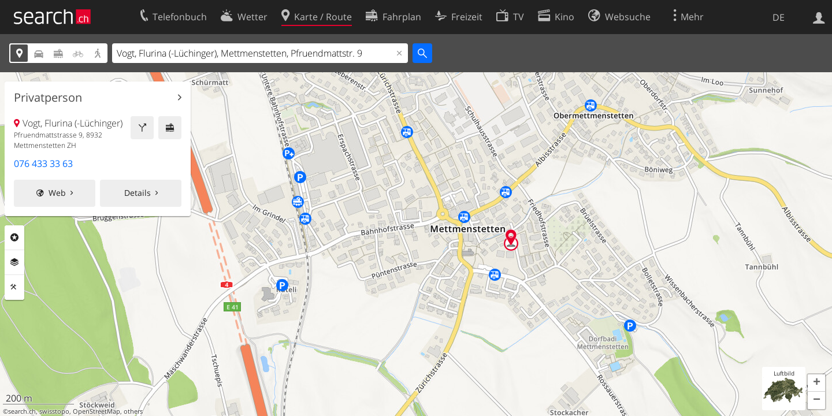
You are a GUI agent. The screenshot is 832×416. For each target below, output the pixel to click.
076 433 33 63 (43, 163)
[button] (816, 383)
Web (57, 192)
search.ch (22, 411)
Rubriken (14, 237)
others (133, 411)
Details (137, 192)
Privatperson (48, 98)
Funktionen (14, 287)
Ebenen (14, 262)
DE (778, 17)
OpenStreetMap (96, 411)
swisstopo (54, 411)
